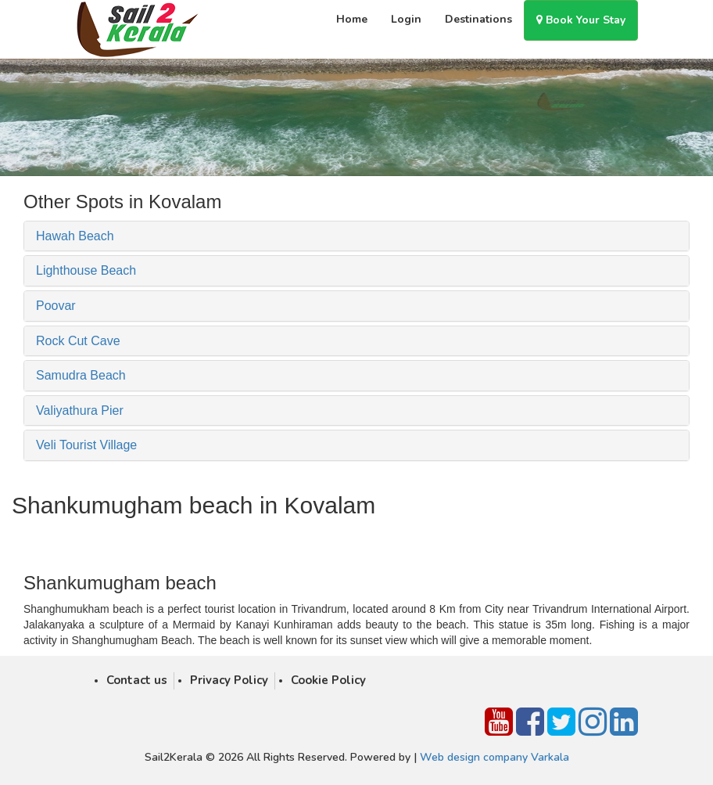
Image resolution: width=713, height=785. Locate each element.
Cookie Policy (328, 680)
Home (351, 19)
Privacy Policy (229, 680)
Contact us (136, 680)
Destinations (478, 19)
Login (406, 19)
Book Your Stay (580, 20)
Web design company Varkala (494, 757)
